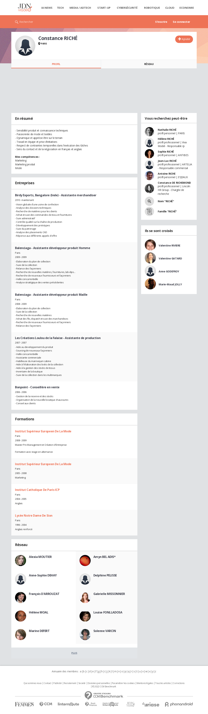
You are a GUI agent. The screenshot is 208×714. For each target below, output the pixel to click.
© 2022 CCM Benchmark (104, 686)
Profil (56, 64)
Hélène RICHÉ (166, 139)
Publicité (57, 683)
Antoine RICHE (167, 173)
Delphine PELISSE (105, 575)
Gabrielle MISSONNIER (109, 594)
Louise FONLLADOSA (107, 612)
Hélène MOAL (38, 612)
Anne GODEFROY (169, 271)
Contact (47, 683)
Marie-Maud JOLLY (170, 284)
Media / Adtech (80, 7)
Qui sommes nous (33, 683)
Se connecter (181, 22)
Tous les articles (163, 683)
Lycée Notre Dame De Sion (33, 515)
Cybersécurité (127, 7)
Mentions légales (145, 683)
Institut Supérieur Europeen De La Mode (43, 431)
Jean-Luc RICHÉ (167, 161)
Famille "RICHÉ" (167, 211)
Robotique (152, 7)
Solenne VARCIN (104, 631)
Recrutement (70, 683)
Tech (60, 7)
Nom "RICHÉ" (166, 201)
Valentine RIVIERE (169, 245)
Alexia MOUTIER (40, 557)
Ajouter (186, 39)
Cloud (169, 7)
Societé (81, 683)
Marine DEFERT (39, 631)
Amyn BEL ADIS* (104, 557)
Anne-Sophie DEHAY (43, 575)
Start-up (103, 7)
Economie (186, 7)
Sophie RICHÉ (166, 151)
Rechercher (26, 22)
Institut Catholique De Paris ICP (37, 490)
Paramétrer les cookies (123, 683)
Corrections (178, 683)
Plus (74, 653)
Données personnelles (99, 683)
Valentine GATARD (170, 258)
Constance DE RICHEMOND (174, 182)
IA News (46, 7)
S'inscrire (161, 22)
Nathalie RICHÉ (167, 129)
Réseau (148, 64)
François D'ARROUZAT (44, 594)
